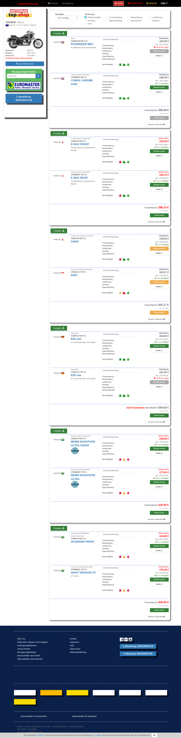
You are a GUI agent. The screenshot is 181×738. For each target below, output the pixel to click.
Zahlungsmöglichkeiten (27, 645)
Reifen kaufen (159, 51)
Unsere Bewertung (110, 39)
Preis (90, 24)
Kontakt (73, 639)
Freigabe (59, 33)
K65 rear (76, 338)
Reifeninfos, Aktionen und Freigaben (32, 642)
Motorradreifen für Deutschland (32, 716)
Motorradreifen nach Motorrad (29, 659)
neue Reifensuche (25, 64)
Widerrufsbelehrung (78, 652)
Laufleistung (157, 17)
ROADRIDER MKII (82, 44)
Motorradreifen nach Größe (28, 656)
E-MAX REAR (79, 177)
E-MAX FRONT (80, 144)
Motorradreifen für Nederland (82, 716)
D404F (75, 241)
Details (159, 55)
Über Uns (21, 639)
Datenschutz (75, 649)
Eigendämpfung (115, 21)
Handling (91, 21)
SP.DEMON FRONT (82, 541)
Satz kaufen (159, 118)
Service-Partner (23, 649)
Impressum (74, 642)
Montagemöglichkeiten (26, 652)
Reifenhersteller (94, 17)
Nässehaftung (136, 17)
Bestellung (67, 3)
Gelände (155, 21)
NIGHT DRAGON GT (83, 572)
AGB (72, 645)
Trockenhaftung (115, 17)
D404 (74, 275)
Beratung (53, 3)
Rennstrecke (136, 21)
